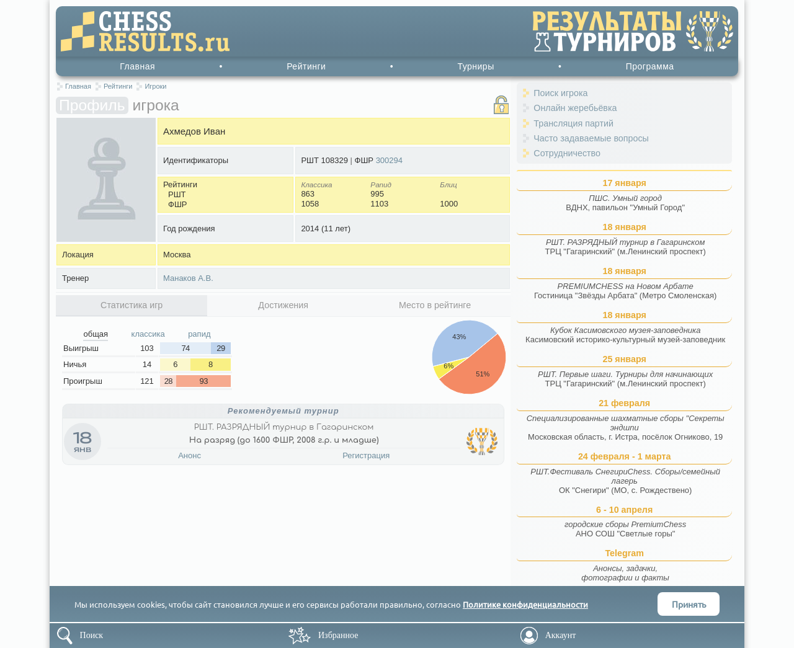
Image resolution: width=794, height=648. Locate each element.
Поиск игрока (560, 93)
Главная (137, 66)
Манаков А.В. (188, 278)
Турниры (475, 66)
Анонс (189, 455)
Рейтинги (306, 66)
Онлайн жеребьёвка (575, 108)
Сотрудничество (566, 153)
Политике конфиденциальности (525, 604)
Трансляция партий (573, 123)
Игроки (155, 86)
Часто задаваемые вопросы (591, 138)
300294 (389, 160)
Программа (650, 66)
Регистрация (366, 455)
